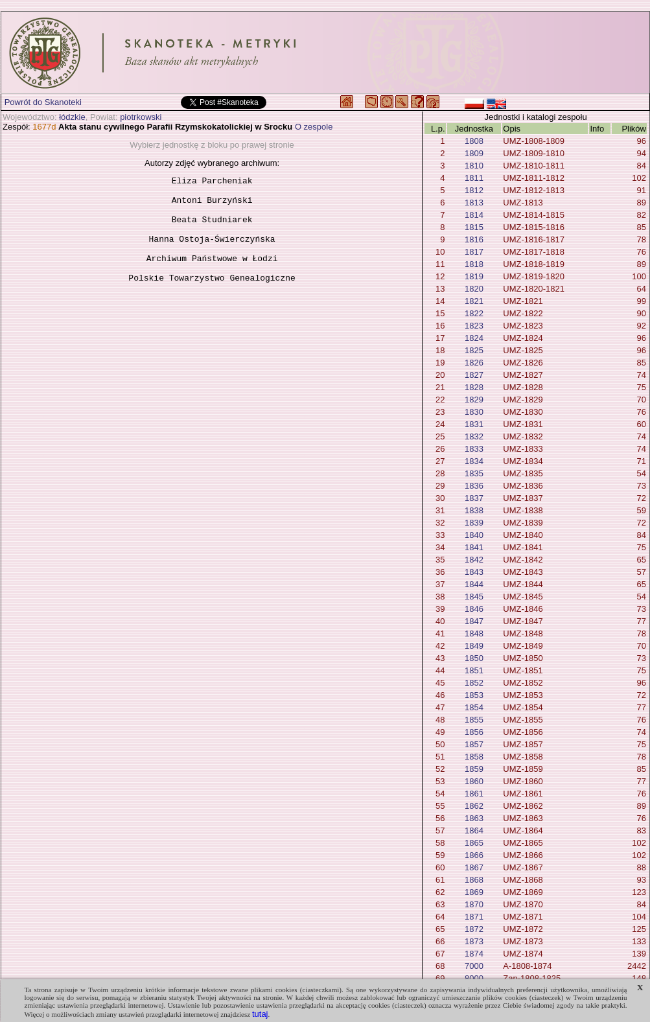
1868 (474, 880)
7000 (474, 966)
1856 (474, 732)
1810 (474, 165)
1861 (474, 793)
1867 (474, 867)
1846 (474, 609)
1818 (474, 264)
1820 (474, 289)
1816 (474, 239)
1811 (474, 178)
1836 (474, 486)
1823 (474, 326)
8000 (474, 978)
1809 (474, 153)
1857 (474, 744)
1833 (474, 449)
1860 (474, 781)
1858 (474, 756)
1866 (474, 855)
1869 (474, 892)
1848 (474, 633)
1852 (474, 683)
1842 (474, 559)
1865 (474, 843)
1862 (474, 806)
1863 (474, 818)
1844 (474, 584)
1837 (474, 498)
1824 (474, 338)
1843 (474, 572)
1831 (474, 424)
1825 (474, 350)
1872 (474, 929)
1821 (474, 301)
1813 (474, 202)
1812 (474, 190)
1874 (474, 953)
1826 (474, 362)
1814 (474, 215)
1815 (474, 227)
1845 (474, 596)
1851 (474, 670)
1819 (474, 276)
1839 (474, 523)
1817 (474, 252)
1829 (474, 399)
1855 (474, 720)
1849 (474, 646)
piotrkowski (140, 117)
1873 (474, 941)
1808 (474, 141)
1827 (474, 375)
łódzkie (72, 117)
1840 (474, 535)
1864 (474, 830)
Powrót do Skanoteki (43, 102)
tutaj (260, 1014)
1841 (474, 547)
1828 (474, 387)
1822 (474, 313)
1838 (474, 510)
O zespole (314, 127)
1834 (474, 461)
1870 (474, 904)
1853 (474, 695)
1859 (474, 769)
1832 (474, 436)
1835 (474, 473)
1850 (474, 658)
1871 (474, 917)
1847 (474, 621)
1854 (474, 707)
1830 (474, 412)
